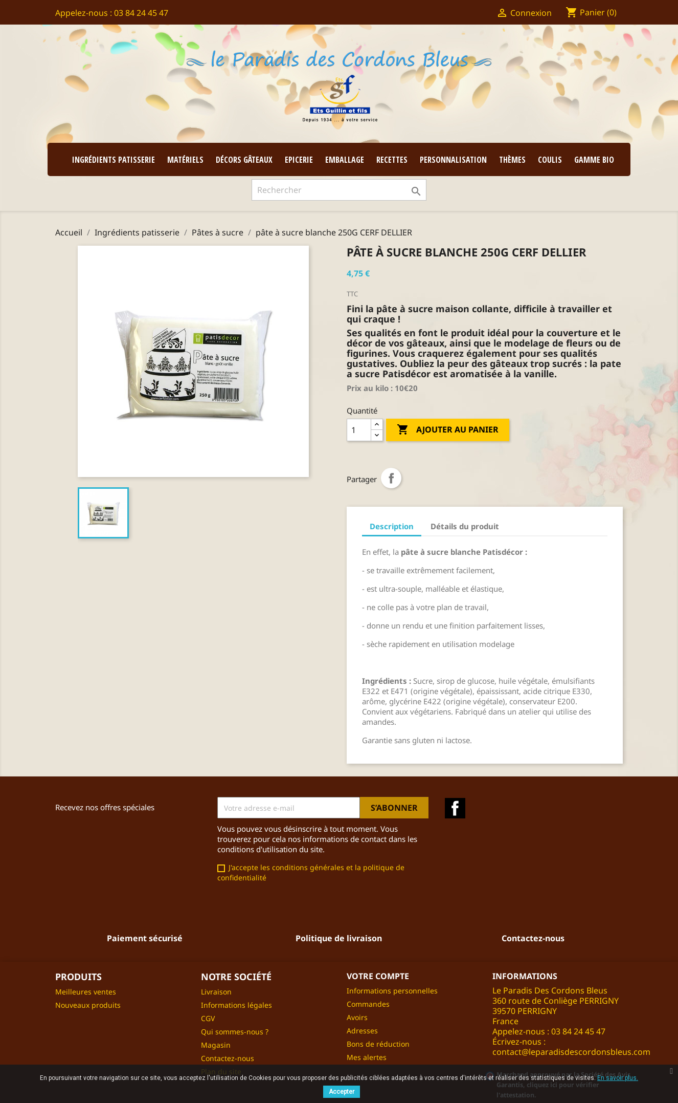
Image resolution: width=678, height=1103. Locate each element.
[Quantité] (359, 430)
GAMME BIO (594, 159)
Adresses (362, 1030)
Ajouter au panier (448, 430)
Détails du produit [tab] (465, 526)
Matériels (185, 159)
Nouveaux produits (88, 1005)
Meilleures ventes (85, 992)
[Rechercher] (339, 190)
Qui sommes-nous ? (234, 1031)
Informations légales (236, 1005)
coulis (550, 159)
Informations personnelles (392, 991)
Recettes (392, 159)
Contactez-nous (227, 1058)
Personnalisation (453, 159)
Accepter (341, 1091)
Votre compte (378, 976)
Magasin (216, 1045)
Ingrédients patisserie (113, 159)
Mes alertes (367, 1057)
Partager (391, 478)
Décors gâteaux (244, 159)
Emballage (344, 159)
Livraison (216, 992)
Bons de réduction (378, 1044)
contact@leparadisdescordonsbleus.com (571, 1051)
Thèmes (512, 159)
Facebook (455, 808)
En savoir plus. (617, 1078)
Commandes (368, 1004)
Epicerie (299, 159)
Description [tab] (392, 526)
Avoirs (357, 1017)
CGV (208, 1018)
